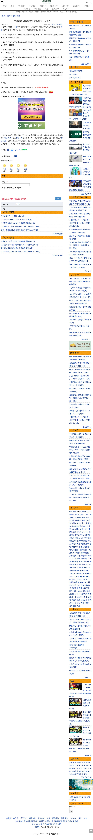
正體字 (37, 827)
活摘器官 (78, 520)
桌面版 (8, 818)
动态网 (71, 821)
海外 (75, 591)
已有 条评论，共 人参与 (11, 188)
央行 (71, 556)
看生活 (68, 12)
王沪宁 (79, 541)
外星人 (87, 603)
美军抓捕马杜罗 (75, 78)
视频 (46, 9)
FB (76, 553)
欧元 (78, 559)
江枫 (71, 774)
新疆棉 (73, 523)
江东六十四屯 (74, 576)
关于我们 (23, 818)
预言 (78, 603)
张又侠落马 (73, 74)
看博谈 (43, 12)
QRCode (18, 150)
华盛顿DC (50, 824)
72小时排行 (54, 6)
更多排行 (88, 677)
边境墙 (80, 538)
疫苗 (87, 523)
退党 (74, 532)
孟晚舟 (71, 538)
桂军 (71, 594)
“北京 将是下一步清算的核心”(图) (13, 217)
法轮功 (81, 573)
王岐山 (82, 535)
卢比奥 (77, 514)
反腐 (84, 547)
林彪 (78, 597)
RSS (85, 818)
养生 (78, 606)
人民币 (73, 559)
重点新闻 (21, 6)
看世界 (55, 12)
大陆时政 (16, 16)
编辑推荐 (76, 6)
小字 (60, 24)
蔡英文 (75, 565)
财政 (76, 562)
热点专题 (27, 9)
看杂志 (43, 821)
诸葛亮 (73, 600)
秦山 (71, 771)
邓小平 (73, 597)
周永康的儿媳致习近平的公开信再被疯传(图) (17, 249)
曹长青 (80, 774)
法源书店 (37, 821)
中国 (15, 27)
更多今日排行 (86, 339)
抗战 (74, 594)
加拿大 (83, 553)
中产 (84, 562)
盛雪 (85, 768)
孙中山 (79, 594)
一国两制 (81, 550)
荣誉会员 (7, 138)
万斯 (85, 538)
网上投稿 (64, 818)
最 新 (12, 6)
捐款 (48, 818)
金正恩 (77, 535)
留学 (86, 585)
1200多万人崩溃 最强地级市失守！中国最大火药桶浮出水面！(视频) (80, 245)
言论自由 (81, 582)
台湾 (71, 565)
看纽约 (49, 12)
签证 (76, 588)
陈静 (73, 768)
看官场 (24, 12)
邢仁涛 (84, 771)
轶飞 (80, 765)
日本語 (56, 827)
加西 (59, 824)
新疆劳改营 (73, 582)
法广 (87, 550)
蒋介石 (84, 594)
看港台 (37, 12)
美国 (89, 538)
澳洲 (85, 591)
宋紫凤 (71, 762)
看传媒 (54, 821)
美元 (82, 556)
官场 (71, 550)
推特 (80, 818)
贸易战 (71, 517)
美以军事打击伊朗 (75, 71)
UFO (85, 532)
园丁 (82, 768)
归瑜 (76, 765)
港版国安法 (77, 529)
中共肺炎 (72, 511)
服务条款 (32, 818)
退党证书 (65, 821)
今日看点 (32, 6)
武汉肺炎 (83, 511)
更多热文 (88, 504)
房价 (71, 567)
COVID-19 (87, 514)
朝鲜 (78, 553)
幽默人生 (84, 600)
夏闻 (87, 765)
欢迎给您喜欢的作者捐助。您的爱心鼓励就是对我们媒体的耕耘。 (24, 92)
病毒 (81, 514)
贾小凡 (87, 762)
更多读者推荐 (58, 257)
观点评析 (79, 797)
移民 (78, 585)
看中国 (75, 550)
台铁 (83, 520)
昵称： (5, 182)
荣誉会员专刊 (76, 22)
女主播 (87, 582)
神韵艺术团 (30, 821)
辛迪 (85, 774)
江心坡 (82, 579)
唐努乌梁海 (84, 576)
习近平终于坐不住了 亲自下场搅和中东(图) (16, 221)
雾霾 (71, 570)
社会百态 (86, 797)
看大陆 (18, 12)
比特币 (86, 556)
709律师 (72, 573)
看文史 (62, 12)
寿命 (71, 606)
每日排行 (43, 6)
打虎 (87, 547)
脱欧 (87, 553)
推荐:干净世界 (20, 821)
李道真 (71, 765)
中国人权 (72, 800)
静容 (74, 771)
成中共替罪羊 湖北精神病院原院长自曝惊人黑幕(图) (19, 246)
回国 (80, 588)
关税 (76, 538)
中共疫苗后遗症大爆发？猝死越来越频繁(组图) (18, 224)
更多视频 (88, 755)
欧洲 (55, 824)
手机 (74, 603)
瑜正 (89, 771)
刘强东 (84, 565)
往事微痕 (74, 526)
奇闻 (82, 603)
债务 (74, 556)
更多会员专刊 (86, 64)
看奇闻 (74, 12)
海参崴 (88, 562)
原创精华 (55, 9)
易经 (78, 600)
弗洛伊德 (80, 532)
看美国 (31, 12)
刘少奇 (82, 597)
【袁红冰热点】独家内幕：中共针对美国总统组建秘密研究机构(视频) (80, 281)
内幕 (78, 544)
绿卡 (87, 588)
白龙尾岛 (76, 579)
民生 (71, 591)
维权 (87, 570)
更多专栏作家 (86, 777)
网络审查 (88, 573)
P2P (88, 567)
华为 (76, 547)
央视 (71, 585)
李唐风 (77, 768)
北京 (80, 565)
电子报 (15, 818)
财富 (80, 562)
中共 (89, 532)
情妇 (73, 547)
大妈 (89, 565)
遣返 (73, 588)
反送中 (86, 544)
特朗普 (71, 514)
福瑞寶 (59, 821)
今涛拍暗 (78, 762)
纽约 (44, 824)
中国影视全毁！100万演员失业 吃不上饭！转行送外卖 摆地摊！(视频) (79, 223)
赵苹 (89, 768)
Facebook (73, 818)
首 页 (5, 6)
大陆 (85, 567)
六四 (87, 517)
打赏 (52, 24)
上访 (77, 573)
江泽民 (84, 541)
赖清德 (87, 535)
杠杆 (78, 556)
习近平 (77, 517)
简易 (83, 762)
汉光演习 (85, 529)
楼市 (73, 562)
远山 (83, 765)
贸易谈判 (72, 541)
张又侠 (82, 517)
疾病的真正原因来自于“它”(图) (87, 125)
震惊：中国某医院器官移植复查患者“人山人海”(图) (19, 231)
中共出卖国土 (83, 526)
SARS (87, 579)
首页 (3, 16)
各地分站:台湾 (37, 824)
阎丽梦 (71, 535)
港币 (85, 559)
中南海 (73, 544)
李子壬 (75, 774)
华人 (74, 585)
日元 (82, 559)
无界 (76, 821)
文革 (74, 606)
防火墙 (82, 570)
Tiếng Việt (50, 827)
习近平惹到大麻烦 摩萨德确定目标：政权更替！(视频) (20, 227)
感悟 (71, 603)
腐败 (80, 547)
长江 (83, 523)
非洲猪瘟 (80, 567)
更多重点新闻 (86, 194)
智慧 (89, 600)
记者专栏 (87, 6)
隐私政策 (41, 818)
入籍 (84, 588)
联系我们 (55, 818)
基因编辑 (76, 570)
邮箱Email (72, 806)
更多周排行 (87, 427)
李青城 (79, 771)
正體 (87, 2)
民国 (88, 591)
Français (43, 827)
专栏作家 (37, 9)
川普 (89, 511)
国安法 (79, 523)
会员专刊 (66, 9)
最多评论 (65, 6)
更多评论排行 (58, 235)
